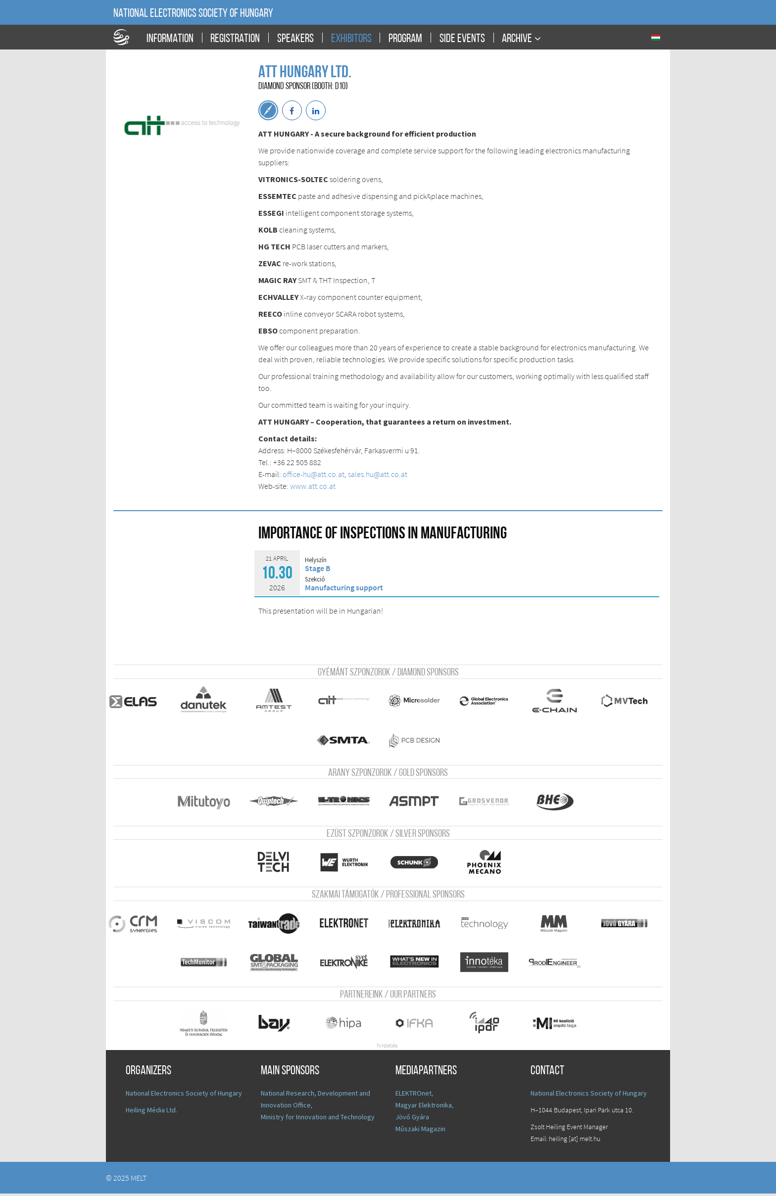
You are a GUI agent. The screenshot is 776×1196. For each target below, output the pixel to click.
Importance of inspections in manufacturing (382, 534)
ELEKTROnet (413, 1095)
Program (405, 39)
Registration (235, 39)
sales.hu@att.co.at (377, 474)
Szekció (315, 579)
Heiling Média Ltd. (151, 1112)
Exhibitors (351, 39)
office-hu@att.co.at (313, 474)
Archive (517, 39)
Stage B (318, 568)
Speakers (295, 39)
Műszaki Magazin (420, 1131)
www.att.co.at (313, 486)
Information (170, 39)
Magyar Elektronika (423, 1107)
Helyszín (316, 560)
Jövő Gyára (412, 1119)
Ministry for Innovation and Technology (318, 1119)
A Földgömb (125, 37)
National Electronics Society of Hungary (193, 14)
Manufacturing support (344, 587)
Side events (462, 39)
